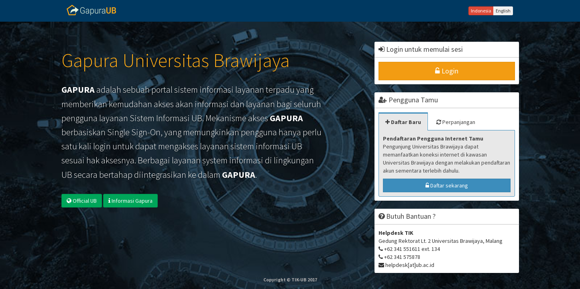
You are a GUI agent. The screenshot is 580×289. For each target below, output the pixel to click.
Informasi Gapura (130, 200)
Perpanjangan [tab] (455, 122)
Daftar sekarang (446, 185)
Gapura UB (91, 10)
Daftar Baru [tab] (403, 122)
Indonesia (481, 11)
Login (446, 70)
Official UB (82, 200)
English (503, 11)
